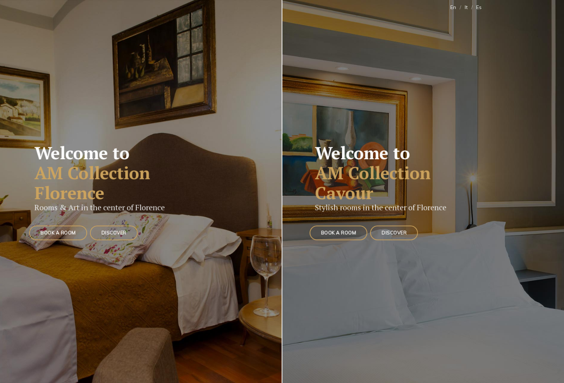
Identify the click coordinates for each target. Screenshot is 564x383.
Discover (113, 232)
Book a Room (58, 232)
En (453, 7)
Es (479, 7)
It (466, 7)
